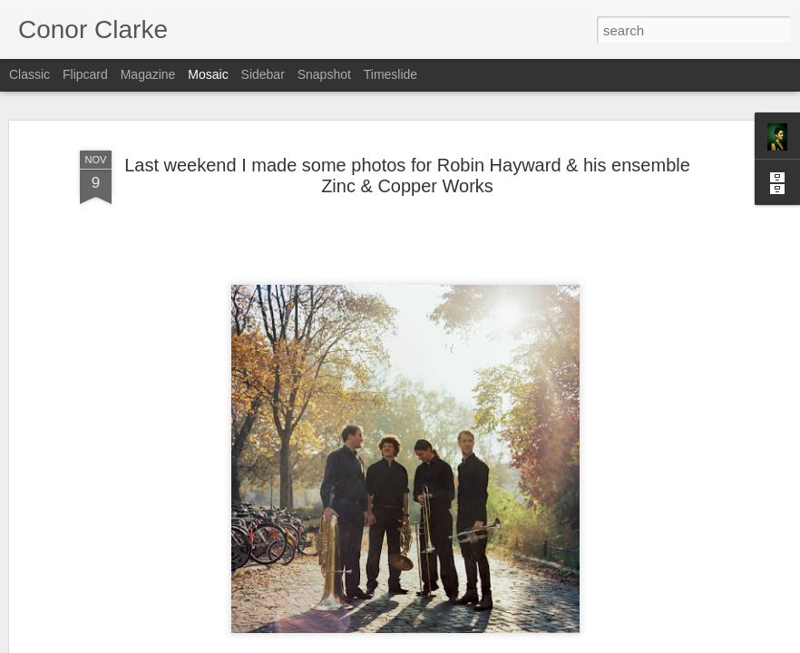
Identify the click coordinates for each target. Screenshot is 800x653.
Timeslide (390, 74)
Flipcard (85, 74)
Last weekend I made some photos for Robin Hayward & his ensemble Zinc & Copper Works (407, 175)
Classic (29, 74)
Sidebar (263, 74)
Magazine (148, 74)
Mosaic (208, 74)
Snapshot (324, 74)
